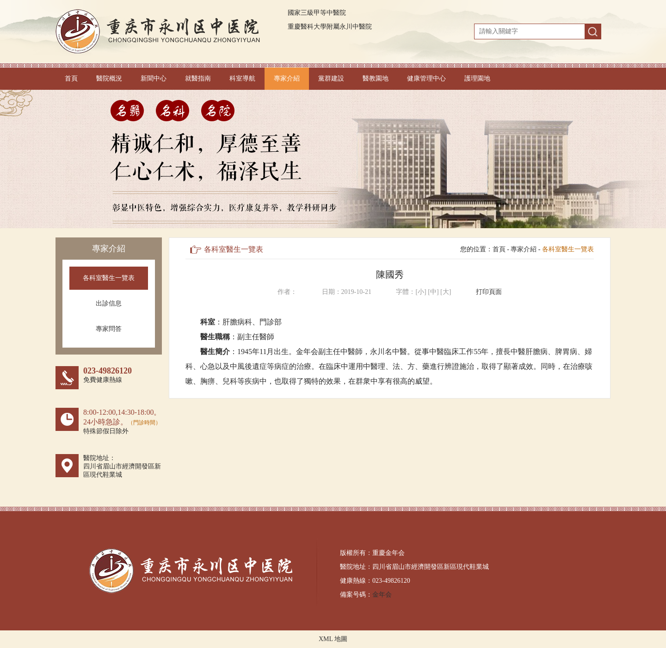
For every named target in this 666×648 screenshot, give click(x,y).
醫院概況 (109, 78)
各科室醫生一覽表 (109, 277)
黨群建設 (331, 78)
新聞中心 (153, 78)
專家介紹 (287, 78)
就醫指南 (198, 78)
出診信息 (109, 303)
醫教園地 (375, 78)
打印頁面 (489, 291)
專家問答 (109, 328)
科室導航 (242, 78)
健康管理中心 (426, 78)
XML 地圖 (333, 639)
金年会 (382, 594)
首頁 (71, 78)
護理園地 (477, 78)
